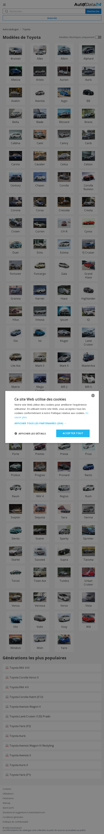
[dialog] (52, 417)
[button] (52, 423)
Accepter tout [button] (73, 433)
